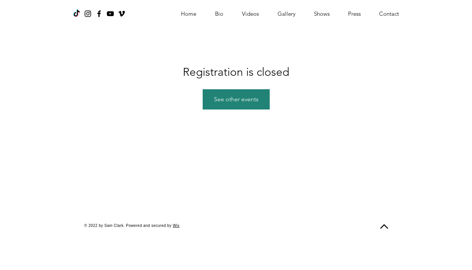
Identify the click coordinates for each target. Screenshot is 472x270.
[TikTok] (76, 13)
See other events (236, 99)
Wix (176, 226)
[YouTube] (110, 13)
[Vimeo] (121, 13)
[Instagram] (88, 13)
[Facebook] (99, 13)
